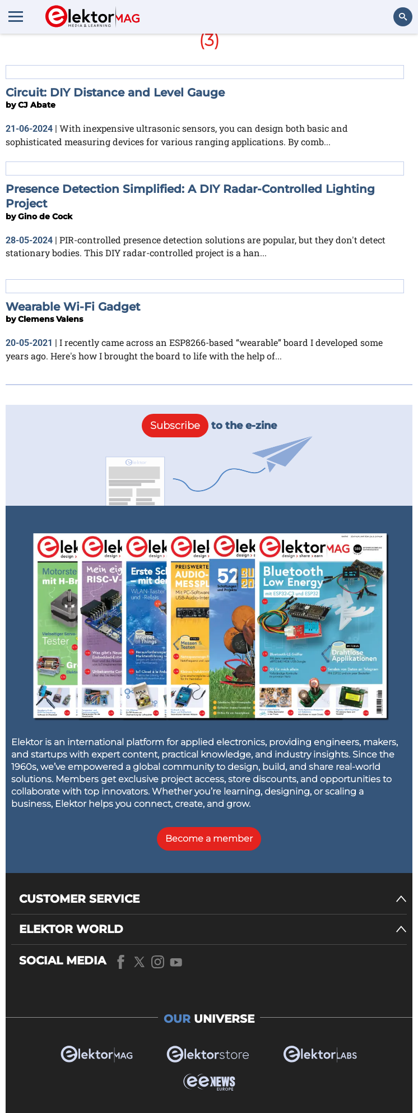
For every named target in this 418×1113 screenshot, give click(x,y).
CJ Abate (36, 105)
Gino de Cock (45, 216)
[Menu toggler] (15, 16)
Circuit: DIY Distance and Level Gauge (115, 92)
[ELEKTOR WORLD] (213, 929)
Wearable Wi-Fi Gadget (73, 306)
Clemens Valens (50, 319)
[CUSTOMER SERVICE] (213, 899)
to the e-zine (209, 425)
